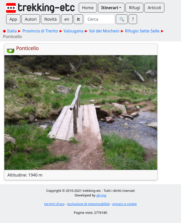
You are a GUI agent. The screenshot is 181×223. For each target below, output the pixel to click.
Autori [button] (31, 19)
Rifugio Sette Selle (142, 31)
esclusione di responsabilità (88, 204)
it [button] (78, 19)
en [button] (66, 19)
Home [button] (88, 7)
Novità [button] (50, 19)
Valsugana (74, 31)
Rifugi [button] (134, 7)
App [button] (13, 19)
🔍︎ (121, 19)
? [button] (133, 19)
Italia (12, 31)
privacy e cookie (124, 204)
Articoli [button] (154, 7)
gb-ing (101, 195)
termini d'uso (54, 204)
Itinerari (109, 7)
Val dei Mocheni (104, 31)
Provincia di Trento (40, 31)
